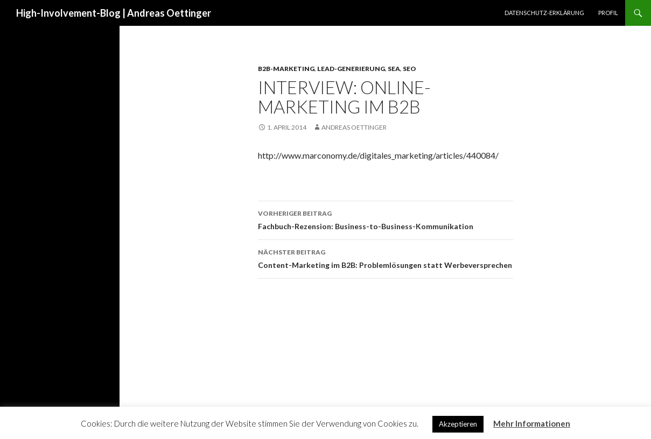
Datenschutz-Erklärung (544, 12)
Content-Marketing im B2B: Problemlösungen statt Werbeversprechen (385, 258)
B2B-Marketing (286, 69)
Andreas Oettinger (354, 127)
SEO (409, 69)
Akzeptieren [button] (458, 424)
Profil (608, 12)
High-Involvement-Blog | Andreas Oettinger (113, 13)
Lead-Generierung (351, 69)
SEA (394, 69)
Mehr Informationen (531, 423)
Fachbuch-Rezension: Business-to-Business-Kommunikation (385, 219)
